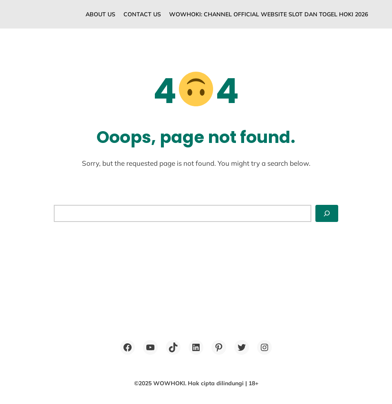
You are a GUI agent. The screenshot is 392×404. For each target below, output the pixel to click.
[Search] (326, 213)
